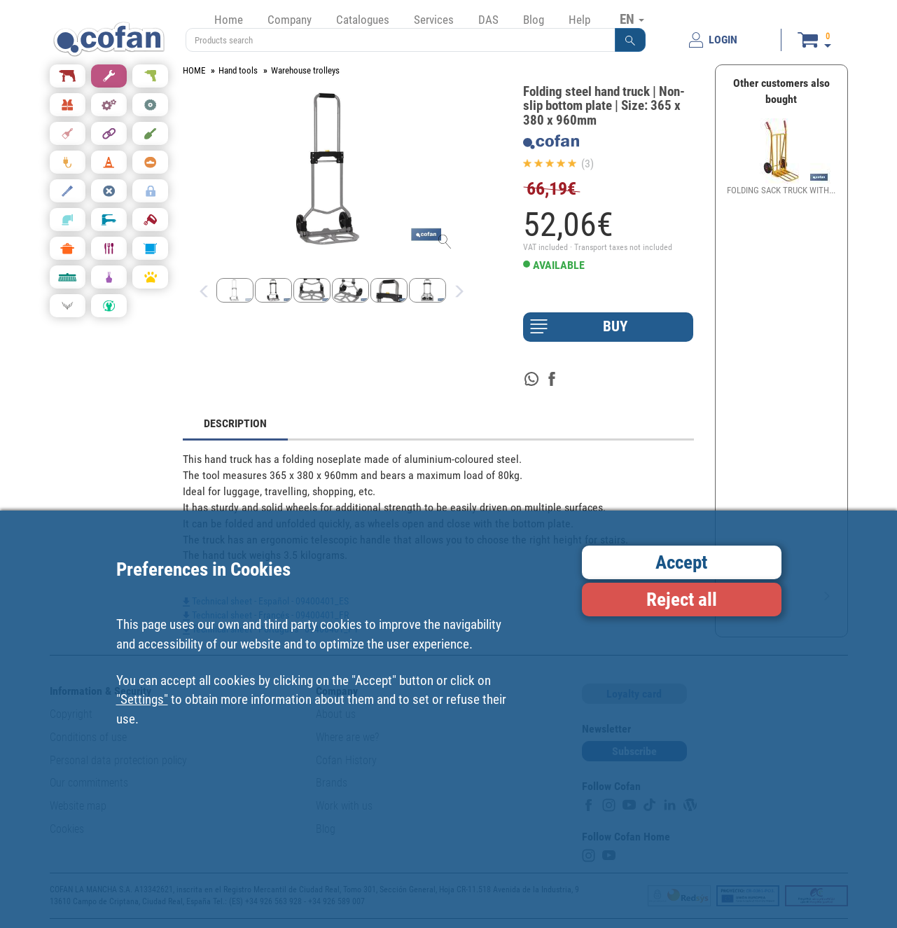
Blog (533, 20)
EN (632, 19)
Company (289, 20)
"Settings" (142, 699)
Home (228, 20)
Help (579, 20)
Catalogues (362, 20)
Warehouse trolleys (305, 70)
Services (434, 20)
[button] (630, 40)
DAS (488, 20)
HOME (194, 70)
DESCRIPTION (235, 423)
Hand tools (238, 70)
